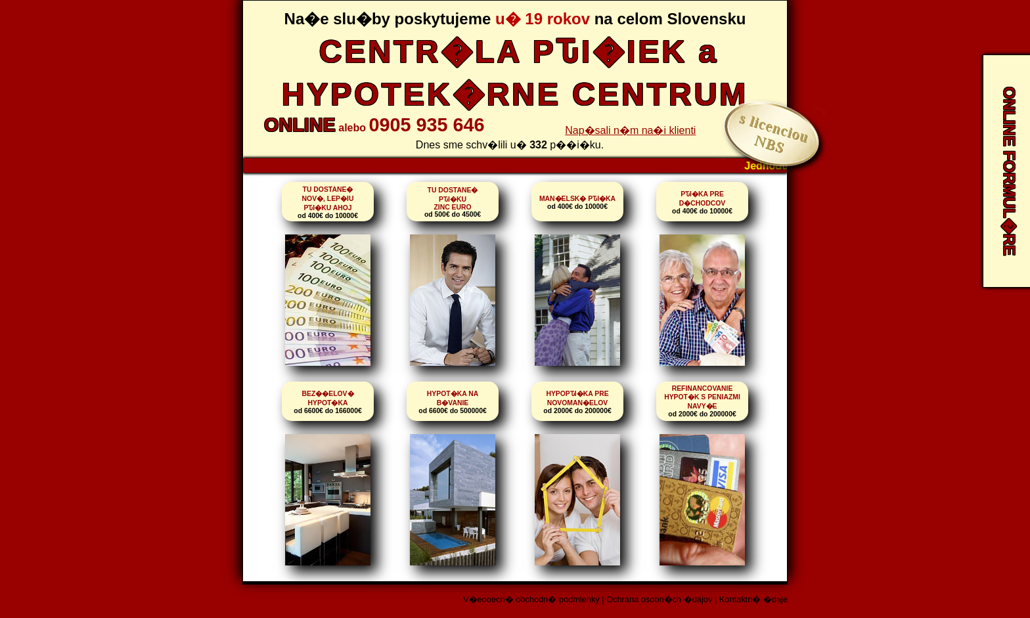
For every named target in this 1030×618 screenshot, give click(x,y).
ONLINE (300, 124)
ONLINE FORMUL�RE (1009, 171)
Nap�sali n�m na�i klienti (630, 130)
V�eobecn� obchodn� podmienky (531, 599)
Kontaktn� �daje (753, 599)
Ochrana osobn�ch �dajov (659, 599)
